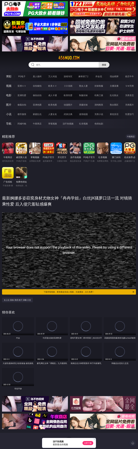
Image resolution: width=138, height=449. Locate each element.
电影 (8, 95)
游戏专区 (68, 76)
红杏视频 (83, 123)
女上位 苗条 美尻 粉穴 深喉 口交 (17, 300)
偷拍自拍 (37, 95)
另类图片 (129, 104)
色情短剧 (98, 123)
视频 (8, 86)
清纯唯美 (98, 104)
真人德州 (37, 76)
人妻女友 (52, 114)
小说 (8, 114)
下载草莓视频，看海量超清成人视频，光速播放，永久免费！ (89, 292)
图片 (8, 104)
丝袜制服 (98, 85)
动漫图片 (68, 104)
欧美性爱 (68, 95)
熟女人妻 (83, 85)
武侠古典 (68, 114)
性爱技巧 (129, 114)
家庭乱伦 (37, 114)
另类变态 (129, 95)
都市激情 (22, 114)
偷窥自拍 (22, 104)
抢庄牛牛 (129, 76)
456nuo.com (69, 58)
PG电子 (21, 76)
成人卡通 (52, 95)
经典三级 (98, 95)
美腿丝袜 (83, 104)
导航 (8, 123)
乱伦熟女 (114, 95)
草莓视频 (52, 123)
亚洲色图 (37, 104)
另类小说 (98, 114)
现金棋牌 (114, 76)
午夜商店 (37, 123)
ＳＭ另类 (129, 85)
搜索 (104, 64)
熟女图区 (114, 104)
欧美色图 (52, 104)
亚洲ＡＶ (22, 85)
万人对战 (52, 76)
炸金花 (99, 76)
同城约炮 (22, 123)
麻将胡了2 (83, 76)
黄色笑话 (114, 114)
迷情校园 (83, 114)
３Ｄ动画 (68, 85)
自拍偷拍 (37, 85)
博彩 (8, 76)
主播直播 (114, 85)
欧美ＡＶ (52, 85)
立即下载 (88, 443)
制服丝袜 (83, 95)
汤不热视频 (68, 123)
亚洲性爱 (22, 95)
